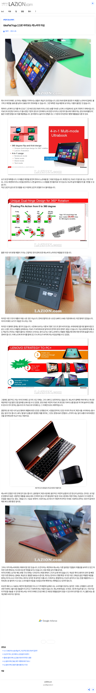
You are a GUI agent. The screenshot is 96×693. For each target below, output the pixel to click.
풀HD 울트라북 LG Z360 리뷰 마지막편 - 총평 (17, 657)
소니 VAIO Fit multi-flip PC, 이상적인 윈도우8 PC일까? (20, 650)
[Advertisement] (48, 621)
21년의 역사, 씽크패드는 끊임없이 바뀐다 (16, 654)
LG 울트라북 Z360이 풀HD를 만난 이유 (16, 664)
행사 (29, 11)
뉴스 (2, 11)
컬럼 (22, 11)
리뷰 (9, 11)
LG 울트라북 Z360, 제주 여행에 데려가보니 (17, 661)
